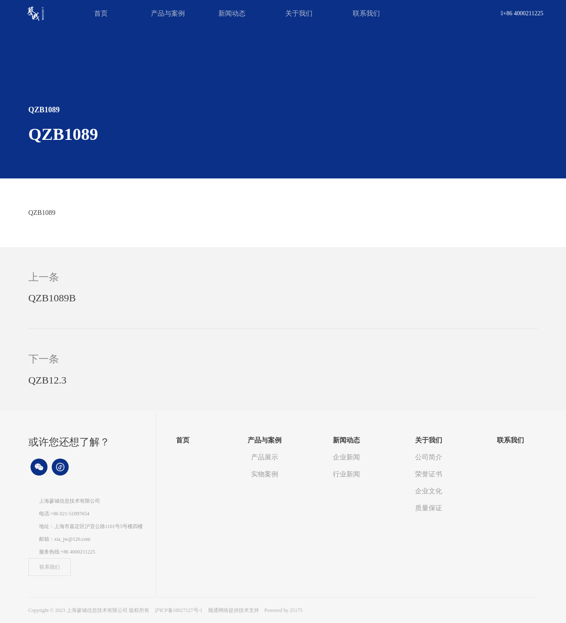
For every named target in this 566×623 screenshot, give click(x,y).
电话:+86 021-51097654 (64, 514)
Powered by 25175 (284, 610)
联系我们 (366, 13)
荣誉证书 (428, 474)
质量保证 (428, 508)
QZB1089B (52, 297)
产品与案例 (168, 13)
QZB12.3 (47, 380)
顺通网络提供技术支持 (234, 610)
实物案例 (264, 474)
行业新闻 (346, 474)
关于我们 (298, 13)
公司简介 (428, 457)
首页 (101, 13)
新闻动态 (231, 13)
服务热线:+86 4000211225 (67, 552)
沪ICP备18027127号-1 (179, 610)
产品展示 (264, 457)
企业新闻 (346, 457)
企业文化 (428, 491)
